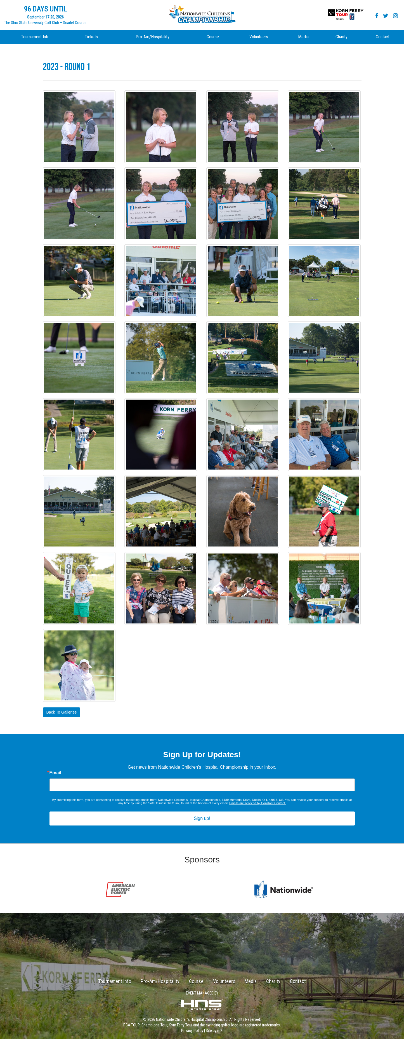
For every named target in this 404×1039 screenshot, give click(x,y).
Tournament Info (35, 36)
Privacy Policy (192, 1030)
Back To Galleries (61, 712)
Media (303, 36)
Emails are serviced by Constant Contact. (257, 803)
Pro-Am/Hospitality (152, 36)
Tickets (91, 36)
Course (213, 36)
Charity (342, 36)
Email (55, 773)
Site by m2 (214, 1030)
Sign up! (202, 818)
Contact (382, 36)
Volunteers (258, 36)
